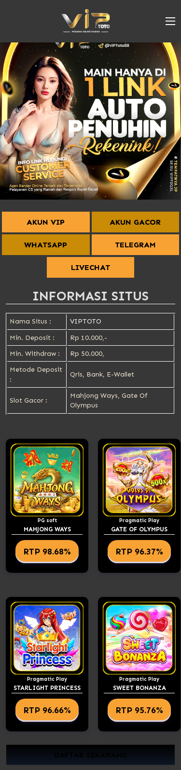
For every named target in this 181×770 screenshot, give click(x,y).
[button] (170, 21)
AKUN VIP (46, 222)
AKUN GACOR (135, 222)
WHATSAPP (45, 244)
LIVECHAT (90, 267)
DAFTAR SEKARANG (90, 754)
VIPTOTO (85, 321)
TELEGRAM (135, 244)
